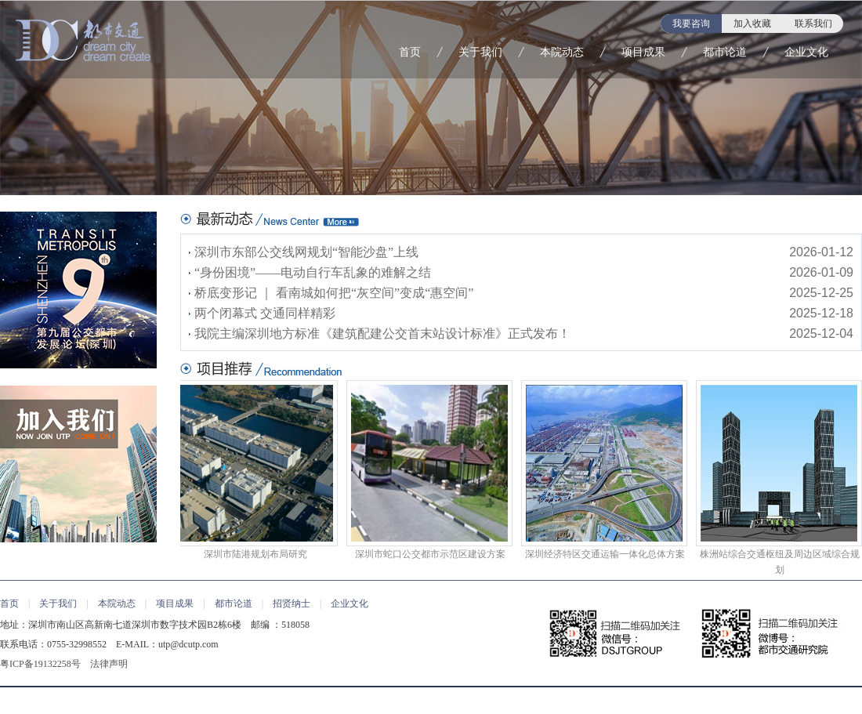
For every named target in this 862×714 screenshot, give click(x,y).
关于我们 (480, 52)
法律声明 (109, 663)
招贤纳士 (291, 603)
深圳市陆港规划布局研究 (255, 470)
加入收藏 (752, 23)
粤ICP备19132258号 (40, 663)
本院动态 (562, 52)
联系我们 (813, 23)
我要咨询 (691, 23)
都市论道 (725, 52)
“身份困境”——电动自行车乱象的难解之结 (312, 272)
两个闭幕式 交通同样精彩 (264, 313)
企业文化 (806, 52)
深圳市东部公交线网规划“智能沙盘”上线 (306, 252)
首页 (410, 52)
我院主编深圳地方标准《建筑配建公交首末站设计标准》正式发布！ (382, 333)
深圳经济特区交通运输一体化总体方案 (605, 470)
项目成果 (643, 52)
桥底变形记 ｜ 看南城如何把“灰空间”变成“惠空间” (333, 292)
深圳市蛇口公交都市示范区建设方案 (430, 470)
